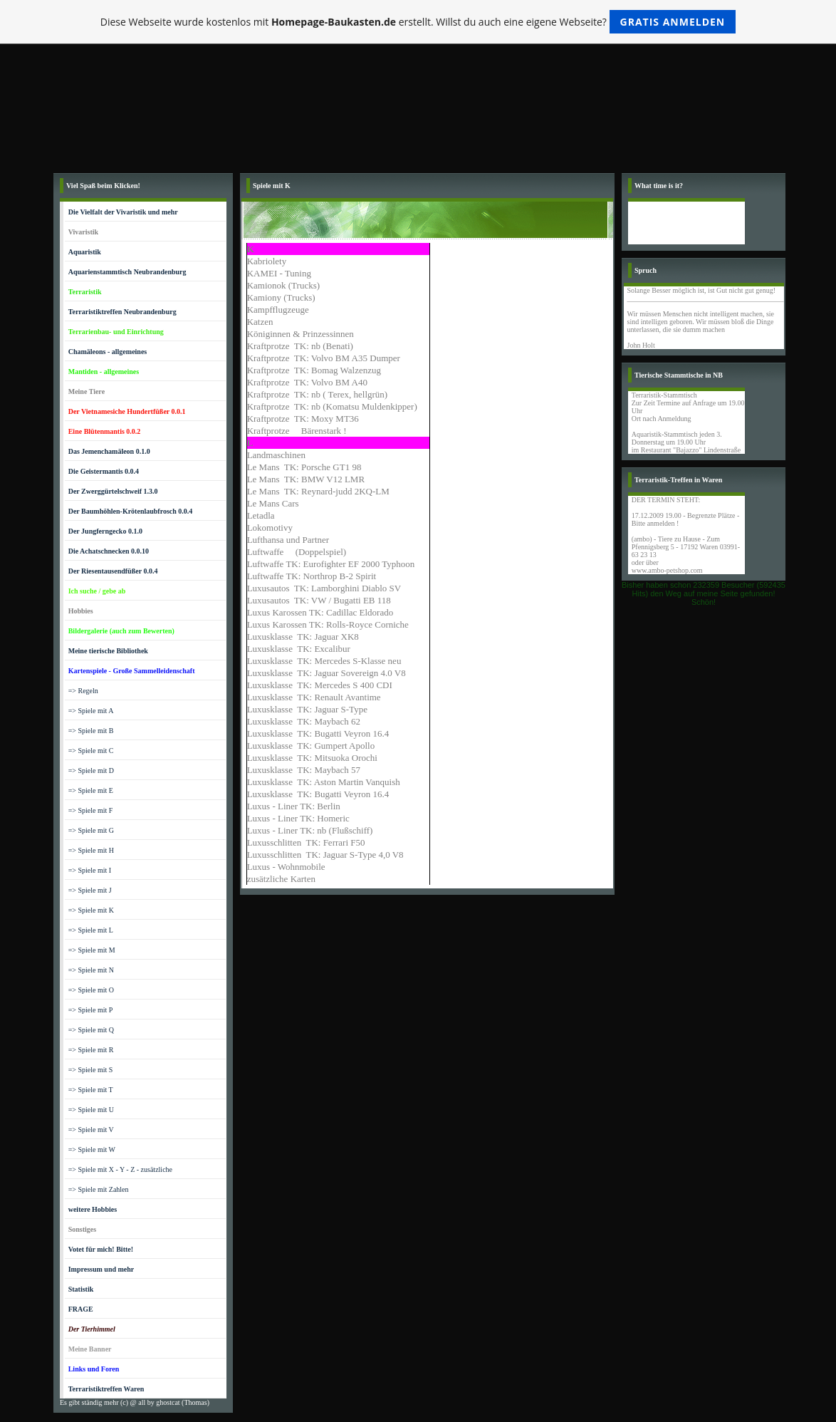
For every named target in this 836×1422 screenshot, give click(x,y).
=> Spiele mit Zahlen (98, 1189)
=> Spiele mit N (91, 970)
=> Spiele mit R (91, 1050)
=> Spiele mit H (91, 850)
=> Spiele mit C (91, 750)
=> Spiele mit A (91, 711)
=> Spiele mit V (91, 1129)
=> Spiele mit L (90, 930)
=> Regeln (83, 691)
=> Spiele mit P (90, 1010)
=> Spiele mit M (91, 950)
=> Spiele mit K (91, 910)
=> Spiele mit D (91, 770)
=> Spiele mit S (90, 1070)
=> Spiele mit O (91, 990)
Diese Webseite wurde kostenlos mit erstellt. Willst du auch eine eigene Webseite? (418, 21)
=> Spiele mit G (91, 830)
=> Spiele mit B (91, 731)
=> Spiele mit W (91, 1149)
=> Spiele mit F (90, 810)
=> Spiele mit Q (91, 1030)
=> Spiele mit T (90, 1090)
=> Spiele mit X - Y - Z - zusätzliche (120, 1169)
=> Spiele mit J (90, 890)
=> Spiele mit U (91, 1110)
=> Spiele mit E (90, 790)
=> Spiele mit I (89, 870)
